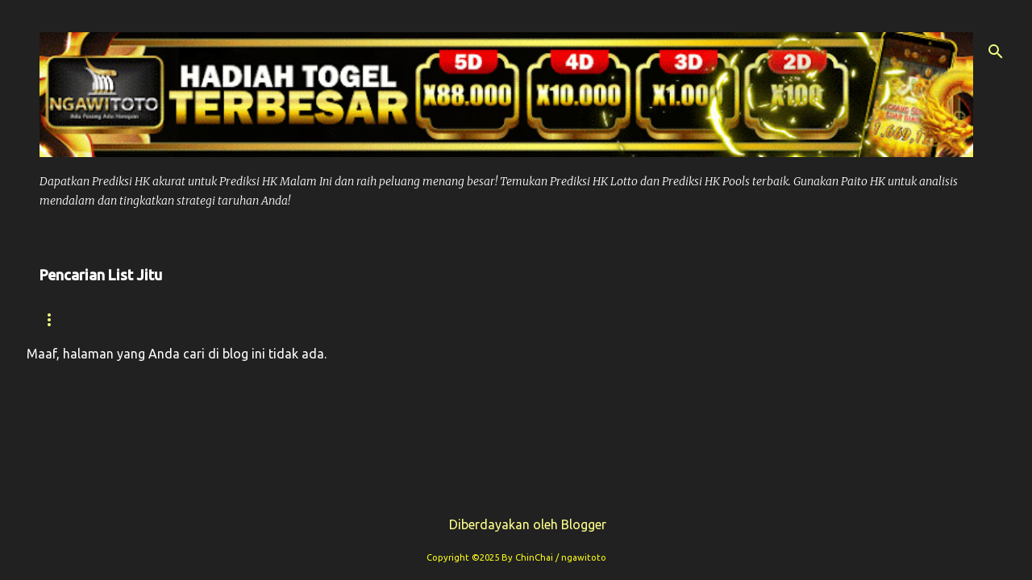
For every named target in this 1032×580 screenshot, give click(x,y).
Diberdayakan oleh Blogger (516, 524)
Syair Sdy (790, 319)
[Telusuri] (995, 51)
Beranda (70, 319)
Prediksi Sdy (680, 319)
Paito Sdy (890, 319)
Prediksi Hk (266, 319)
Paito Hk (369, 319)
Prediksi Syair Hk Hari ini (517, 319)
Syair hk (163, 319)
